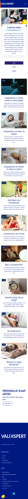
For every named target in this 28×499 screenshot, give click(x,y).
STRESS (14, 71)
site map (4, 488)
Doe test (7, 403)
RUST (3, 458)
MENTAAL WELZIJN (6, 462)
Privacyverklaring (6, 486)
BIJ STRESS (5, 460)
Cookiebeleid (5, 483)
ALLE (14, 63)
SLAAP (14, 67)
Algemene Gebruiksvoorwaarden (10, 481)
